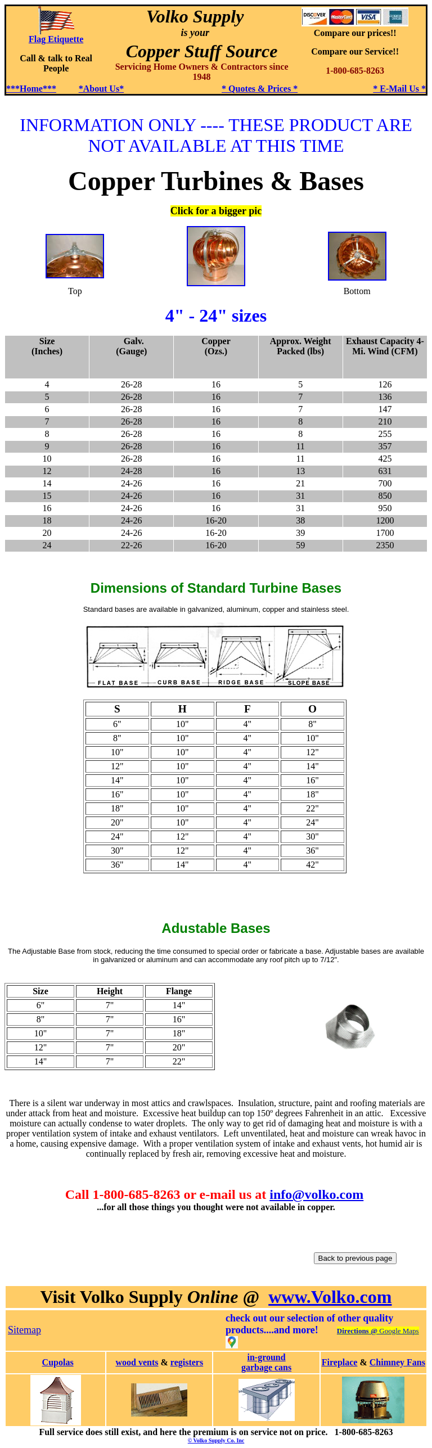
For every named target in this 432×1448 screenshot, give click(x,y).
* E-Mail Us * (399, 88)
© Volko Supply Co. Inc (216, 1440)
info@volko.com (316, 1194)
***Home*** (31, 88)
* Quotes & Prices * (260, 88)
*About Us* (101, 88)
